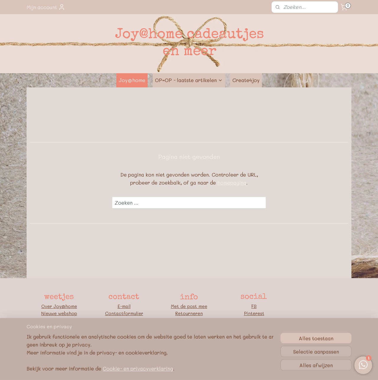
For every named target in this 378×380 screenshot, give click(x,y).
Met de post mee (189, 306)
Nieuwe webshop (59, 313)
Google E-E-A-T (189, 342)
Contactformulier (124, 313)
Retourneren (189, 313)
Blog (254, 320)
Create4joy (246, 80)
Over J (48, 306)
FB (254, 306)
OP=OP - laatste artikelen (189, 80)
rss (176, 369)
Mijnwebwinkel (253, 369)
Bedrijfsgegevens (189, 320)
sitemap (163, 369)
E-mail (124, 306)
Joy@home (132, 80)
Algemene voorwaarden (189, 327)
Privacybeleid (189, 334)
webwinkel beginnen (199, 369)
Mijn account (46, 7)
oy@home (66, 306)
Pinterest (254, 313)
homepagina (231, 182)
